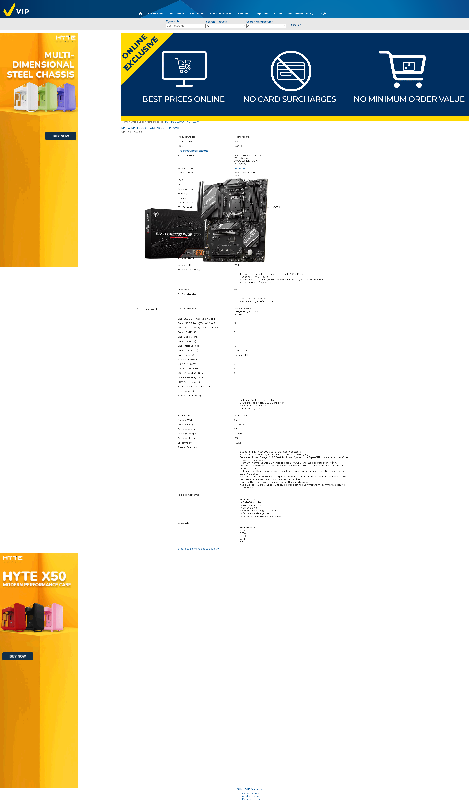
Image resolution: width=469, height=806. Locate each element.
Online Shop (155, 13)
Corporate (261, 13)
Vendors (243, 13)
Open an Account (221, 13)
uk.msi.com (240, 168)
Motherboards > (156, 122)
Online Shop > (138, 122)
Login (323, 13)
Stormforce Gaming (300, 13)
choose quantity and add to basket (198, 548)
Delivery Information (253, 799)
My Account (177, 13)
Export (278, 13)
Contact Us (197, 13)
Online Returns (250, 793)
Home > (126, 122)
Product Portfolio (251, 796)
